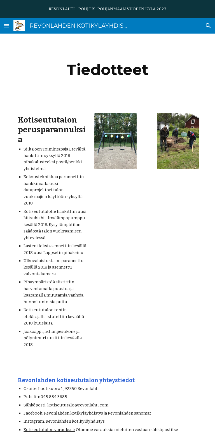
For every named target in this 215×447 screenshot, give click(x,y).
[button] (6, 25)
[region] (107, 9)
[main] (107, 70)
